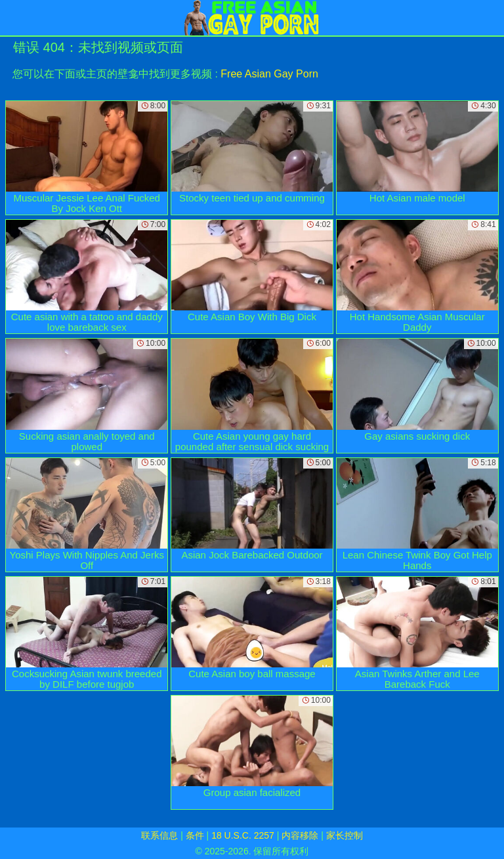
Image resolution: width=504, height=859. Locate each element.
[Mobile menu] (11, 17)
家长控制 (344, 835)
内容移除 (300, 835)
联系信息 (159, 835)
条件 (195, 835)
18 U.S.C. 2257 (242, 835)
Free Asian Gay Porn (269, 73)
